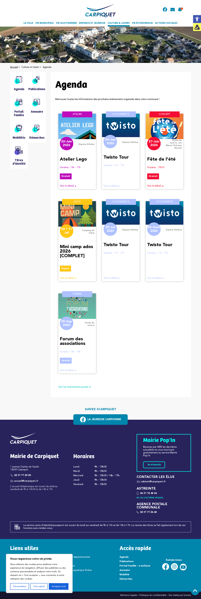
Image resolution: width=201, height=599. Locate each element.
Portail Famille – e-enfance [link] (135, 566)
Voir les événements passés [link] (75, 387)
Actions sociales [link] (166, 23)
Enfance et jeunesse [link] (92, 23)
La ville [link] (28, 23)
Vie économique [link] (142, 23)
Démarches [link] (126, 579)
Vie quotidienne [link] (66, 23)
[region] (39, 573)
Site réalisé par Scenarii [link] (180, 595)
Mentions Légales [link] (128, 595)
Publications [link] (127, 561)
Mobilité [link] (124, 574)
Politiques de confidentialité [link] (152, 595)
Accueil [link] (14, 67)
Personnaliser (19, 586)
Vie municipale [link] (44, 23)
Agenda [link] (124, 557)
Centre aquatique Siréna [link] (78, 570)
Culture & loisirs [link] (119, 23)
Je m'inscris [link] (154, 465)
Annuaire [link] (125, 570)
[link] (197, 19)
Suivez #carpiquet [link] (100, 409)
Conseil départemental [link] (77, 557)
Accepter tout (59, 586)
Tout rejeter (39, 586)
